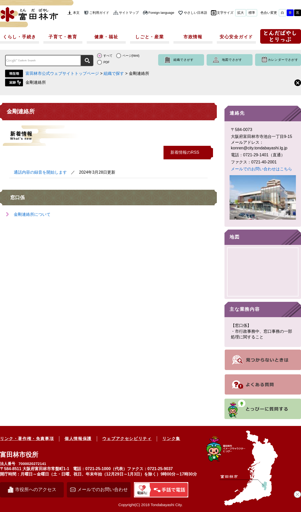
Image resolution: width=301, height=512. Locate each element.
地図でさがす (232, 60)
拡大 (240, 13)
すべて (107, 55)
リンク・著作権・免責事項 (27, 438)
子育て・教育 (62, 36)
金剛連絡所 (36, 82)
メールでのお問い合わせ (102, 489)
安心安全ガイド (236, 36)
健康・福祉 (106, 36)
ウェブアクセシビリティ (127, 438)
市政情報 (193, 36)
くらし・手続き (19, 36)
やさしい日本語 (195, 13)
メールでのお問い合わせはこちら (261, 169)
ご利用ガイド (99, 13)
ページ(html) (131, 55)
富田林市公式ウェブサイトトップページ (62, 73)
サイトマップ (129, 13)
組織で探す (114, 73)
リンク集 (171, 438)
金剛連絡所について (32, 214)
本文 (76, 13)
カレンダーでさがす (283, 60)
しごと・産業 (149, 36)
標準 (251, 13)
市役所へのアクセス (35, 489)
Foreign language (161, 13)
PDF (106, 62)
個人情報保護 (78, 438)
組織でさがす (183, 60)
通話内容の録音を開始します (40, 172)
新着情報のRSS (184, 152)
